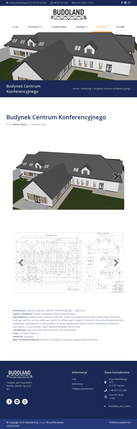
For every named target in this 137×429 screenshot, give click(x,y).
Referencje (77, 383)
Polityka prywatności (82, 388)
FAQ (74, 379)
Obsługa (80, 26)
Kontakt (121, 26)
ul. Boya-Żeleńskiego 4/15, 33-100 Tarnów (27, 2)
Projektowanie (59, 26)
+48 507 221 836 (60, 2)
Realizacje (102, 26)
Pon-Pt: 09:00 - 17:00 (84, 2)
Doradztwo (34, 26)
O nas (15, 26)
